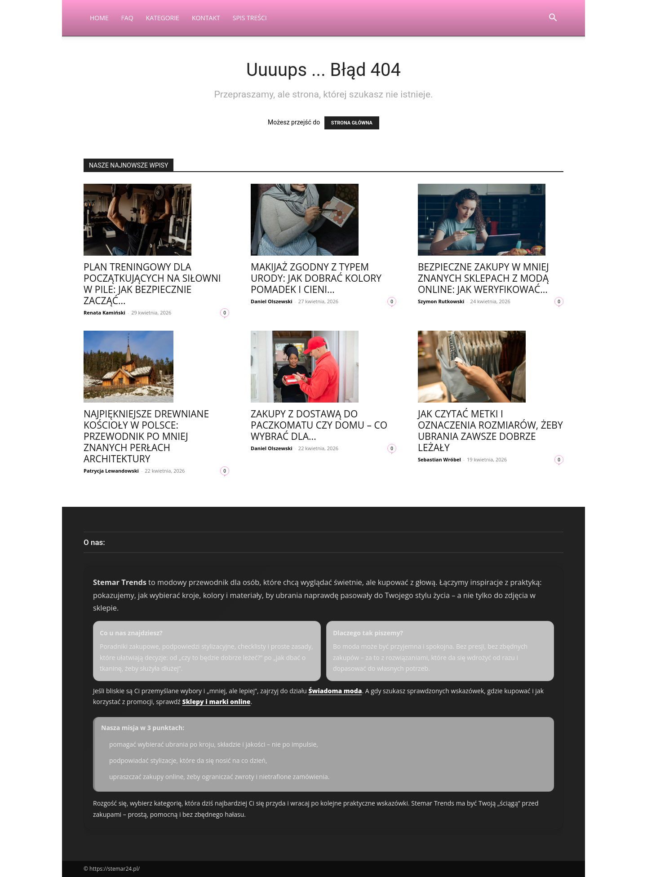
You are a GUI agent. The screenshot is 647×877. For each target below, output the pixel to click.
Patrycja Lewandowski (111, 470)
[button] (552, 18)
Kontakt (206, 17)
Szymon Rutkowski (441, 301)
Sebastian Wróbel (439, 459)
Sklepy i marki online (216, 701)
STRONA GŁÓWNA (351, 123)
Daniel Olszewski (271, 301)
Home (99, 17)
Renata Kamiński (104, 312)
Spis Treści (250, 17)
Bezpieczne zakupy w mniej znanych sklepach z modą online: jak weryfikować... (483, 278)
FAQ (127, 17)
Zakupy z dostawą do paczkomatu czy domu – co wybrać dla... (319, 425)
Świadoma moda (335, 691)
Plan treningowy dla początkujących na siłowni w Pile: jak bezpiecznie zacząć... (152, 284)
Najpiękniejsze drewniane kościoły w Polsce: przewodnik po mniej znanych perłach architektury (146, 436)
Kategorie (162, 17)
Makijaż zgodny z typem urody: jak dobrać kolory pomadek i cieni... (316, 278)
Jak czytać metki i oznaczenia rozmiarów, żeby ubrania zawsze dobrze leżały (490, 430)
